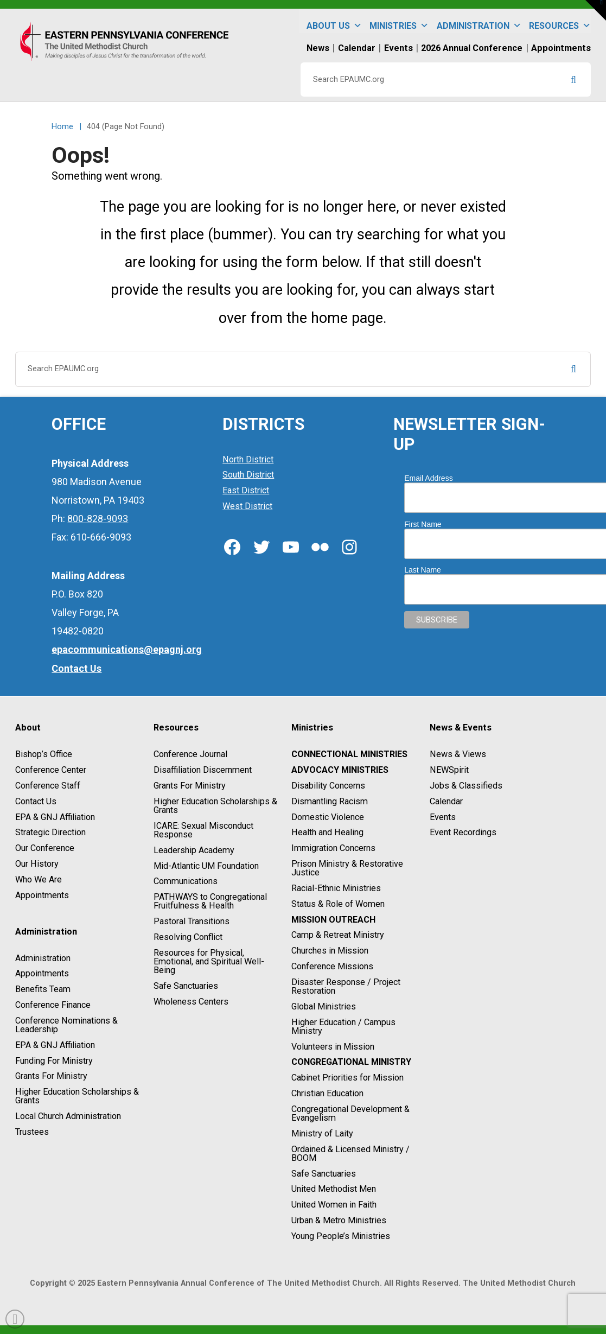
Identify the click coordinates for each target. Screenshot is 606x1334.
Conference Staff (47, 785)
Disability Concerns (328, 785)
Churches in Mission (329, 950)
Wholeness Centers (191, 1001)
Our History (37, 864)
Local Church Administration (68, 1116)
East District (245, 490)
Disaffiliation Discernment (203, 770)
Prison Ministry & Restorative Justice (347, 868)
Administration (479, 21)
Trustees (32, 1132)
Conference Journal (190, 754)
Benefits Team (43, 989)
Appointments (42, 895)
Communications (186, 881)
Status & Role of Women (338, 904)
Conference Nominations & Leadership (66, 1024)
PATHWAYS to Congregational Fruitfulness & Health (210, 901)
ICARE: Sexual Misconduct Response (203, 830)
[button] (595, 10)
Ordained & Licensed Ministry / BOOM (350, 1153)
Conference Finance (53, 1005)
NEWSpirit (449, 770)
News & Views (458, 754)
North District (247, 459)
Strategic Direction (50, 833)
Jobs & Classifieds (466, 785)
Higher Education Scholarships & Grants (77, 1096)
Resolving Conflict (188, 937)
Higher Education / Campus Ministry (343, 1026)
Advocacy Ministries (339, 770)
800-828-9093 (97, 518)
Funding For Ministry (54, 1061)
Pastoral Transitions (191, 921)
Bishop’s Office (43, 754)
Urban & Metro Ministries (338, 1220)
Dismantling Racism (329, 801)
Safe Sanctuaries (186, 986)
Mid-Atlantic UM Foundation (206, 866)
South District (248, 475)
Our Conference (44, 848)
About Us (334, 21)
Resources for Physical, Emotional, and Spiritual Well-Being (209, 961)
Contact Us (35, 801)
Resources (560, 21)
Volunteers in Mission (332, 1046)
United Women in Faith (334, 1204)
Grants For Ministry (51, 1076)
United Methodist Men (333, 1189)
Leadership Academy (194, 850)
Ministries (399, 21)
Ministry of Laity (322, 1133)
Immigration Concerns (333, 848)
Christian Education (327, 1093)
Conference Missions (332, 966)
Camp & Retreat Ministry (337, 935)
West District (247, 506)
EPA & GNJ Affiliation (55, 817)
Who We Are (38, 879)
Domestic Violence (327, 817)
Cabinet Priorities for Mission (347, 1077)
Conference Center (50, 770)
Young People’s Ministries (340, 1236)
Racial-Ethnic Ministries (336, 888)
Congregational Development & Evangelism (350, 1113)
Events (443, 817)
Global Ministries (323, 1006)
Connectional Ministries (349, 754)
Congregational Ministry (351, 1062)
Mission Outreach (333, 919)
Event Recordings (463, 833)
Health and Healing (327, 833)
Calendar (446, 801)
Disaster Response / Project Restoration (345, 986)
